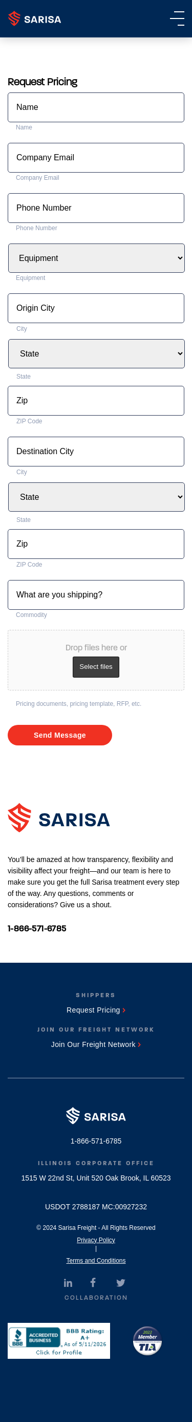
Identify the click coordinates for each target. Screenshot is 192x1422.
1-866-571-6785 (37, 928)
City (21, 328)
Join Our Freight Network (96, 1044)
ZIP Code (29, 421)
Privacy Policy (96, 1240)
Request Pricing (96, 1010)
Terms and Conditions (95, 1260)
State (23, 376)
